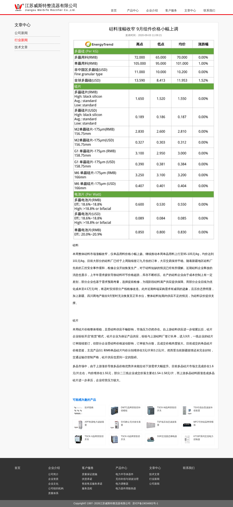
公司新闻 (21, 33)
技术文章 (21, 47)
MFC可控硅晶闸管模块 (203, 423)
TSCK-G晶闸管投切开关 (130, 438)
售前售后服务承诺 (92, 483)
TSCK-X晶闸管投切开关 (94, 438)
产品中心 (133, 10)
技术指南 (89, 407)
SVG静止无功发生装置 (131, 423)
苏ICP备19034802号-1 (145, 503)
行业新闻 (21, 40)
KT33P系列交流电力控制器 (203, 438)
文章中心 (190, 10)
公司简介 (53, 474)
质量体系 (53, 493)
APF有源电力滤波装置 (94, 423)
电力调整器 (122, 483)
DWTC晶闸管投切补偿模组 (131, 409)
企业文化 (53, 483)
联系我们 (209, 10)
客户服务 (171, 10)
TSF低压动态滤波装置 (167, 423)
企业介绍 (152, 10)
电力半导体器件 (124, 474)
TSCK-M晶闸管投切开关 (166, 409)
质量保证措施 (89, 474)
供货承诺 (87, 478)
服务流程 (87, 488)
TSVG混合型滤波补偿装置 (203, 409)
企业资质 (53, 478)
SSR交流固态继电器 (167, 436)
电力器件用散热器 (126, 488)
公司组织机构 (56, 488)
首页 (114, 10)
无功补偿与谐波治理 (127, 478)
